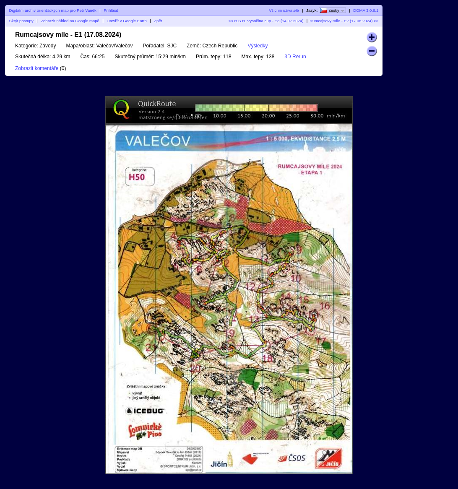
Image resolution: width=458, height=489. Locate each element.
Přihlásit (111, 10)
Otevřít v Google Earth (126, 20)
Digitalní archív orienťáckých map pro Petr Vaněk (52, 10)
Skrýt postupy (21, 20)
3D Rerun (295, 57)
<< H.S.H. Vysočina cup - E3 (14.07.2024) (266, 20)
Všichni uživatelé (284, 10)
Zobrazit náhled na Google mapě (70, 20)
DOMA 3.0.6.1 (365, 10)
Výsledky (258, 46)
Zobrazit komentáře (36, 68)
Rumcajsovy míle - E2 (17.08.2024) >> (344, 20)
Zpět (158, 20)
